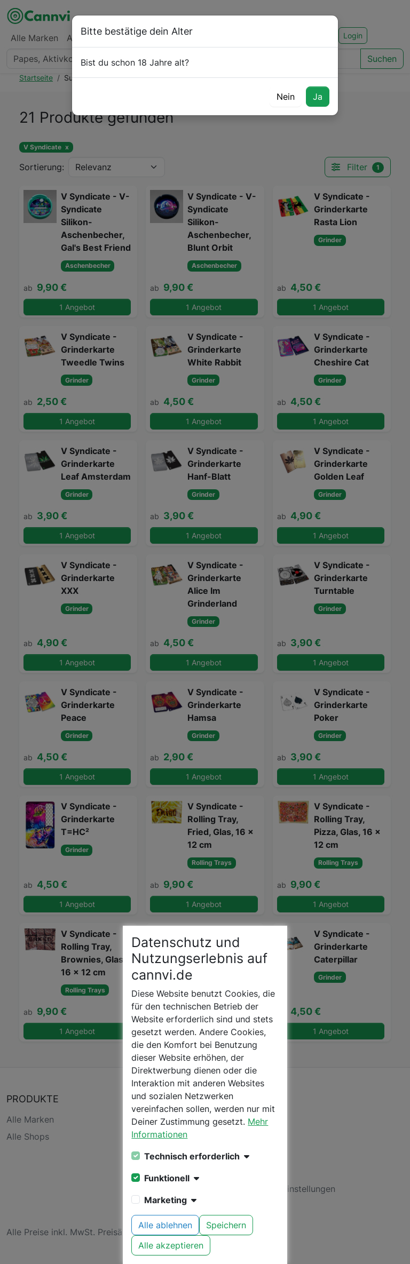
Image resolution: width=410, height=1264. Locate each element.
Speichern (226, 1225)
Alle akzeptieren (170, 1245)
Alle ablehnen (165, 1225)
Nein (286, 96)
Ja (317, 96)
